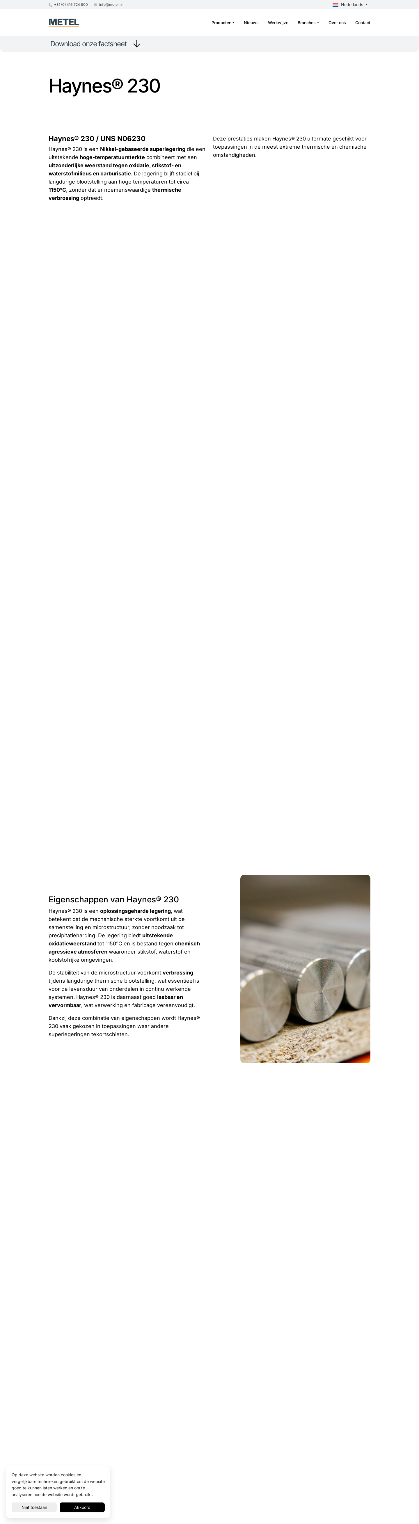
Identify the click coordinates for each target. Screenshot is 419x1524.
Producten (221, 22)
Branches (307, 22)
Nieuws (251, 22)
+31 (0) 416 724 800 (68, 4)
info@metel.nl (108, 4)
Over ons (337, 22)
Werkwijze (278, 22)
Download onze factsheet (88, 44)
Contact (362, 22)
